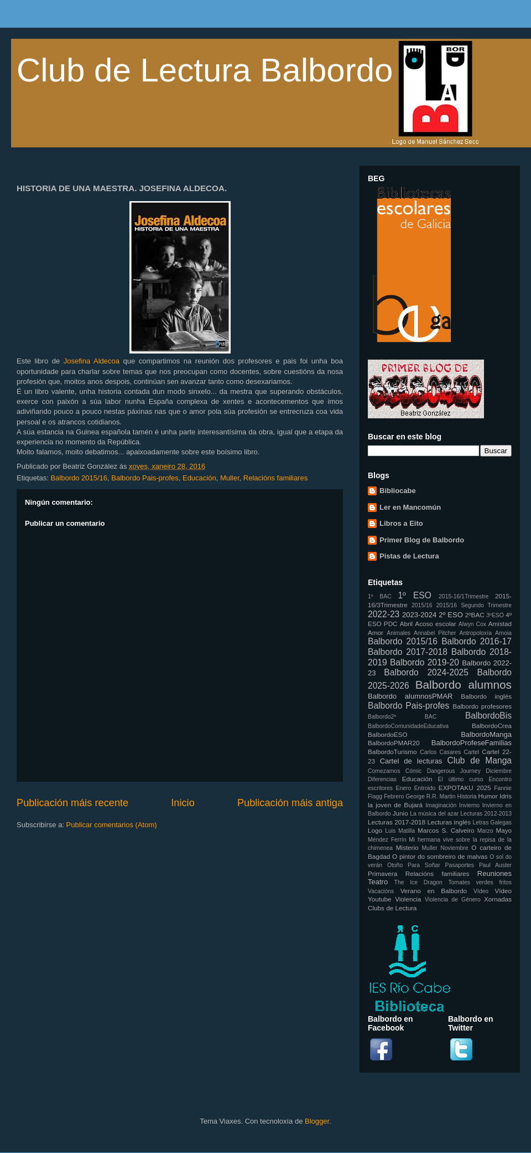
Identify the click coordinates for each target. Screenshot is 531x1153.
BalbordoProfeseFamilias (471, 743)
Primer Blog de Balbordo (421, 540)
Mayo (504, 830)
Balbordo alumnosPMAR (410, 696)
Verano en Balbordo (433, 890)
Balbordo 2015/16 (78, 478)
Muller (230, 478)
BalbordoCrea (492, 725)
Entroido (425, 788)
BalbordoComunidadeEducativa (408, 726)
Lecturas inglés (449, 822)
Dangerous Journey (454, 771)
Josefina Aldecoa (91, 361)
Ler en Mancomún (410, 507)
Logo (375, 830)
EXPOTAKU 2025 (465, 787)
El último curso (460, 779)
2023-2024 (419, 615)
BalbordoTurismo (392, 751)
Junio (400, 813)
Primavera (382, 873)
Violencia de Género (453, 899)
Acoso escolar (435, 623)
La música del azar (434, 814)
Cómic (413, 771)
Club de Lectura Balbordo (205, 70)
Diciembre (499, 771)
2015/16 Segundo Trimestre (474, 605)
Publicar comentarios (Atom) (111, 825)
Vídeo (480, 891)
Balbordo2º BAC (402, 717)
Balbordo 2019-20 (424, 662)
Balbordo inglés (486, 696)
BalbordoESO (387, 734)
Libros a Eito (401, 523)
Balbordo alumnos (463, 684)
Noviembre (454, 848)
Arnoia (503, 633)
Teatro (378, 882)
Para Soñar (424, 865)
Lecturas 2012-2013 (486, 814)
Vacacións (381, 891)
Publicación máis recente (72, 802)
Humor (488, 796)
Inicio (182, 802)
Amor (375, 632)
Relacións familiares (275, 478)
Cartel (471, 752)
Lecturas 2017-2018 (396, 822)
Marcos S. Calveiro (446, 830)
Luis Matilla (400, 831)
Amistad (500, 623)
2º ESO (451, 615)
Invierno (469, 805)
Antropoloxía (476, 633)
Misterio (407, 847)
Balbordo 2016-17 (476, 641)
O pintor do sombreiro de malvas (439, 856)
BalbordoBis (488, 715)
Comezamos (384, 771)
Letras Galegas (492, 822)
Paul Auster (495, 865)
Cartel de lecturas (411, 761)
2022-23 (383, 614)
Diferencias (382, 779)
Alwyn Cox (472, 624)
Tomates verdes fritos (480, 882)
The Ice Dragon (418, 882)
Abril (406, 623)
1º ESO (414, 595)
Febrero (394, 796)
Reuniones (494, 873)
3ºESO (495, 615)
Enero (404, 788)
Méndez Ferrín (387, 840)
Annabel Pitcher (435, 633)
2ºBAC (475, 614)
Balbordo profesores (482, 706)
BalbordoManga (486, 734)
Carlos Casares (440, 752)
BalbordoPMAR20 (394, 742)
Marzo (485, 831)
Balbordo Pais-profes (144, 478)
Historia (466, 796)
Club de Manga (479, 760)
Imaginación (440, 805)
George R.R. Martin (430, 796)
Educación (199, 478)
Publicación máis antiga (290, 802)
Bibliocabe (397, 490)
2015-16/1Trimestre (463, 596)
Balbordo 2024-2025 (426, 672)
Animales (398, 633)
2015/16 (422, 605)
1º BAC (380, 596)
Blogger (317, 1121)
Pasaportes (459, 865)
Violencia (408, 899)
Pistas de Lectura (409, 556)
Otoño (395, 865)
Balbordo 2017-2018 (407, 652)
